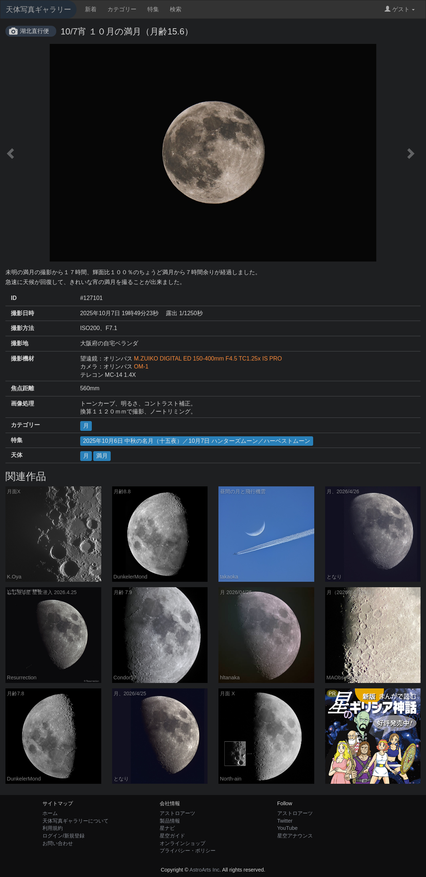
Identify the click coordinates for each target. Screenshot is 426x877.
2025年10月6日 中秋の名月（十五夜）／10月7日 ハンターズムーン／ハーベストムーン (196, 441)
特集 (153, 9)
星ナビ (167, 828)
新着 (91, 9)
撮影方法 (22, 328)
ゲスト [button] (400, 9)
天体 (16, 455)
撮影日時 (22, 313)
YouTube (287, 828)
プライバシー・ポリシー (188, 850)
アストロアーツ (177, 813)
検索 (175, 9)
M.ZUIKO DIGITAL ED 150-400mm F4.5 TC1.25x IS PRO (208, 358)
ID (14, 298)
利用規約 (52, 828)
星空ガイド (172, 836)
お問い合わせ (57, 843)
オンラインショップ (182, 843)
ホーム (50, 813)
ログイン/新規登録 (63, 836)
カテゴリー (121, 9)
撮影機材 (22, 358)
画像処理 (22, 403)
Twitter (284, 821)
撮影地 (19, 343)
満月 (102, 456)
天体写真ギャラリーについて (75, 821)
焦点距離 (22, 388)
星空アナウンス (295, 836)
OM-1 (141, 366)
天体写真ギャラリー (38, 9)
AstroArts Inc (204, 870)
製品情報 (170, 821)
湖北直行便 (34, 31)
